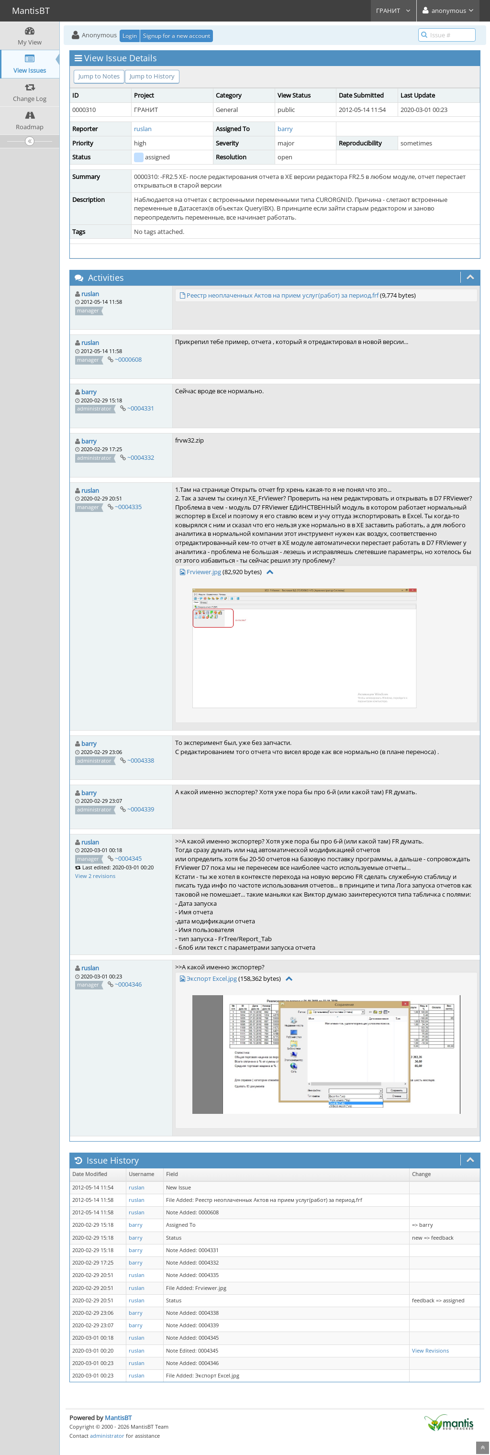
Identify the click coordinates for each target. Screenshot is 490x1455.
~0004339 (140, 809)
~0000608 (128, 359)
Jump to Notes (99, 76)
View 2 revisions (95, 875)
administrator (107, 1435)
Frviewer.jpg (204, 571)
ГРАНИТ (393, 10)
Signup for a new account (176, 36)
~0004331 (140, 408)
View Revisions (430, 1350)
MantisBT (118, 1417)
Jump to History (152, 76)
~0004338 (140, 760)
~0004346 (128, 984)
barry (285, 128)
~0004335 (128, 506)
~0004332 (140, 457)
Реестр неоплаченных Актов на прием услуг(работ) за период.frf (283, 295)
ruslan (143, 128)
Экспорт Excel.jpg (212, 978)
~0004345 (128, 858)
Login (129, 36)
